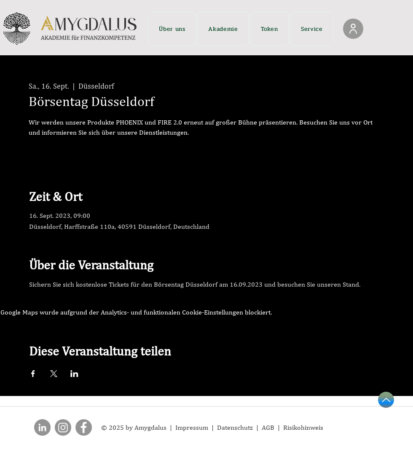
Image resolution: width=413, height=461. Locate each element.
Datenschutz (236, 427)
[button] (172, 29)
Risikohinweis (303, 427)
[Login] (353, 29)
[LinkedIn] (42, 427)
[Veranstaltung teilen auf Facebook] (33, 373)
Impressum (192, 427)
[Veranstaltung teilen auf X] (54, 373)
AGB (268, 427)
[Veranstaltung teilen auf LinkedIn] (74, 373)
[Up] (386, 400)
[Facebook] (83, 427)
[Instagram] (63, 427)
